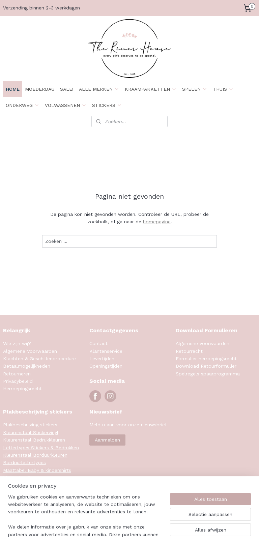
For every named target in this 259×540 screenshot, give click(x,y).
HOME (13, 89)
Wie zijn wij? (17, 343)
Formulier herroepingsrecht (206, 358)
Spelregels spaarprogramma (208, 373)
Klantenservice (105, 351)
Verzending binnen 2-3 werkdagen (41, 7)
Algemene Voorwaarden (30, 351)
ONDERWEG (22, 105)
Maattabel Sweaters (26, 485)
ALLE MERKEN (99, 89)
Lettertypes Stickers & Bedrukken (41, 447)
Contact (98, 343)
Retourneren (17, 373)
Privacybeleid (18, 381)
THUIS (223, 89)
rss (172, 527)
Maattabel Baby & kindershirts (37, 470)
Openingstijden (105, 366)
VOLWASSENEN (66, 105)
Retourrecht (189, 351)
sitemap (157, 527)
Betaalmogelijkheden (26, 366)
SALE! (67, 89)
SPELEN (194, 89)
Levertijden (101, 358)
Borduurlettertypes (24, 462)
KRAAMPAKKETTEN (151, 89)
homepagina (157, 221)
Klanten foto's (19, 492)
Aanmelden (107, 440)
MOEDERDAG (40, 89)
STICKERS (107, 105)
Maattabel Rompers (25, 477)
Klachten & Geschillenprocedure (39, 358)
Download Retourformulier (206, 366)
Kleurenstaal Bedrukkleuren (34, 440)
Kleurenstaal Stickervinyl (30, 432)
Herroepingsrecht (22, 388)
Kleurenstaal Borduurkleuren (35, 455)
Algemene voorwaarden (202, 343)
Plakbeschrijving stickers (30, 424)
